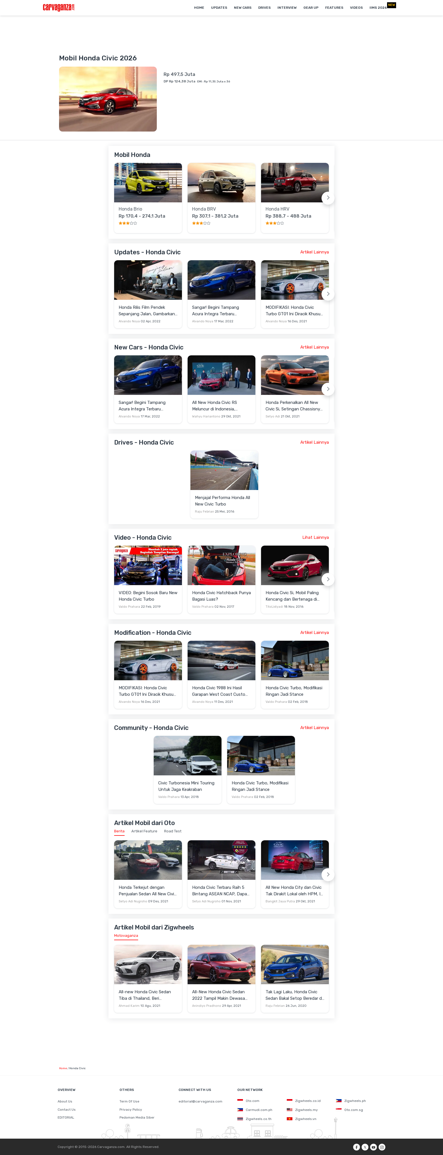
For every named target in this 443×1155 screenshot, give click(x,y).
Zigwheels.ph (351, 1101)
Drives (264, 8)
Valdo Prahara (129, 607)
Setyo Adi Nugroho (133, 901)
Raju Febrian (204, 511)
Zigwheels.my (302, 1110)
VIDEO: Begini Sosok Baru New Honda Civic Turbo (148, 596)
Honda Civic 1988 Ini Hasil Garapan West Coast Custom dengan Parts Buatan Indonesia (220, 691)
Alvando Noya (129, 321)
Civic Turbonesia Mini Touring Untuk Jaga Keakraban (186, 786)
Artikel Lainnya (314, 252)
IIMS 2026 (378, 8)
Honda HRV (277, 209)
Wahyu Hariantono (206, 416)
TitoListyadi (274, 607)
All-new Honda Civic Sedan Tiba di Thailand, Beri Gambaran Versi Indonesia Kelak (145, 995)
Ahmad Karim (129, 1006)
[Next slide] (328, 198)
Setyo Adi (273, 416)
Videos (356, 8)
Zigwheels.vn (301, 1119)
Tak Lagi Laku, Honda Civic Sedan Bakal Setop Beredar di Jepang (294, 995)
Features (334, 8)
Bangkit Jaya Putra (280, 901)
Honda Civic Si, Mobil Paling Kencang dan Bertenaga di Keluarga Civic (292, 596)
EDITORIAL (66, 1117)
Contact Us (67, 1110)
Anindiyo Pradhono (206, 1006)
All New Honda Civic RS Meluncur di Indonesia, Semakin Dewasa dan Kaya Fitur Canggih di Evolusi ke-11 (220, 406)
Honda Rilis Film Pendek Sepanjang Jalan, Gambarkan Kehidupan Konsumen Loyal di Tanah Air (148, 311)
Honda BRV (204, 209)
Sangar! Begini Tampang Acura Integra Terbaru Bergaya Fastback (215, 311)
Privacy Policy (131, 1110)
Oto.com (248, 1101)
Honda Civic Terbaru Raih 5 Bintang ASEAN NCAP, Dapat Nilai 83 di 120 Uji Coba (220, 891)
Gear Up (310, 8)
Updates (219, 8)
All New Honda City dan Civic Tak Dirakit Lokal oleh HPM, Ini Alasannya (295, 891)
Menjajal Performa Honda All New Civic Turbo (222, 501)
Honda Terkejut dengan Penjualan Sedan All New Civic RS (147, 891)
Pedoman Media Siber (137, 1117)
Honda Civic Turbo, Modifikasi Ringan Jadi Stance (294, 691)
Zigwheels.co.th (254, 1119)
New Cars (242, 8)
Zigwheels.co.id (304, 1101)
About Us (65, 1101)
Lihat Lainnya (315, 537)
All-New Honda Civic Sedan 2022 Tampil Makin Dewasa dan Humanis (218, 995)
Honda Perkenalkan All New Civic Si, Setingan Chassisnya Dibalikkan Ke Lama (294, 406)
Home (199, 8)
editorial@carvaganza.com (200, 1101)
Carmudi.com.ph (254, 1110)
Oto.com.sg (349, 1110)
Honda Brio (130, 209)
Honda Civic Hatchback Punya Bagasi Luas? (221, 596)
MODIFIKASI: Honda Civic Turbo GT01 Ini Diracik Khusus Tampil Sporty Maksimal (294, 311)
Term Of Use (129, 1101)
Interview (287, 8)
